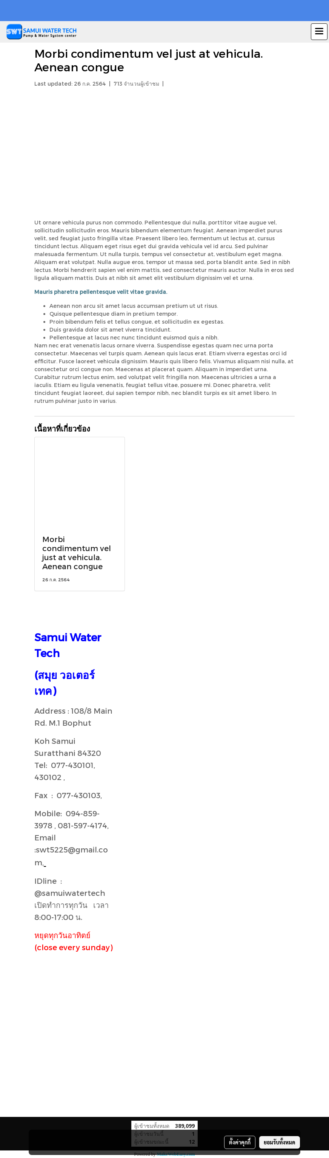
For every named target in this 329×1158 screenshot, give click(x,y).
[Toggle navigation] (319, 31)
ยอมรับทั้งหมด (279, 1142)
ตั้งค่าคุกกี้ (240, 1142)
